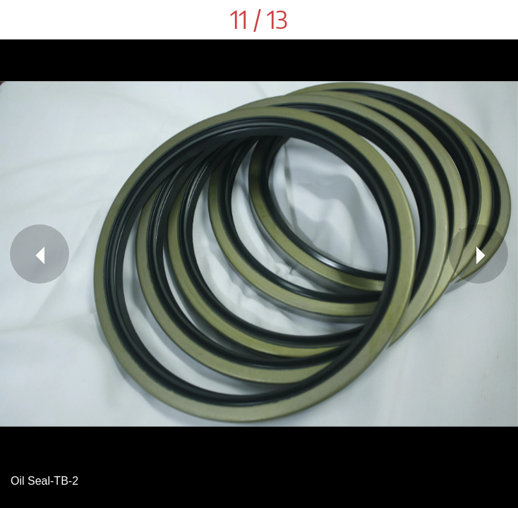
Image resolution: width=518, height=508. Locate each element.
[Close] (19, 19)
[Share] (461, 20)
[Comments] (498, 20)
